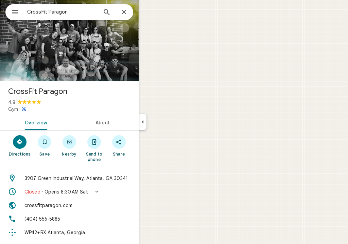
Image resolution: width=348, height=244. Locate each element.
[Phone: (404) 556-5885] (93, 219)
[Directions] (44, 145)
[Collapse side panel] (167, 122)
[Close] (148, 12)
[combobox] (80, 12)
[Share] (143, 145)
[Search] (131, 13)
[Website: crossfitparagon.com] (93, 205)
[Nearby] (94, 145)
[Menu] (12, 11)
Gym (37, 109)
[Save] (69, 145)
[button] (93, 192)
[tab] (59, 122)
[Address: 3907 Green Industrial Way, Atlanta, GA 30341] (93, 178)
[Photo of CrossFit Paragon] (93, 40)
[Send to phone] (118, 148)
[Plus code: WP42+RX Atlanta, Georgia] (93, 232)
